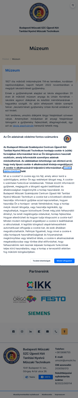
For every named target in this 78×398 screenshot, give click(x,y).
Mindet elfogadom (64, 261)
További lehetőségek (41, 261)
